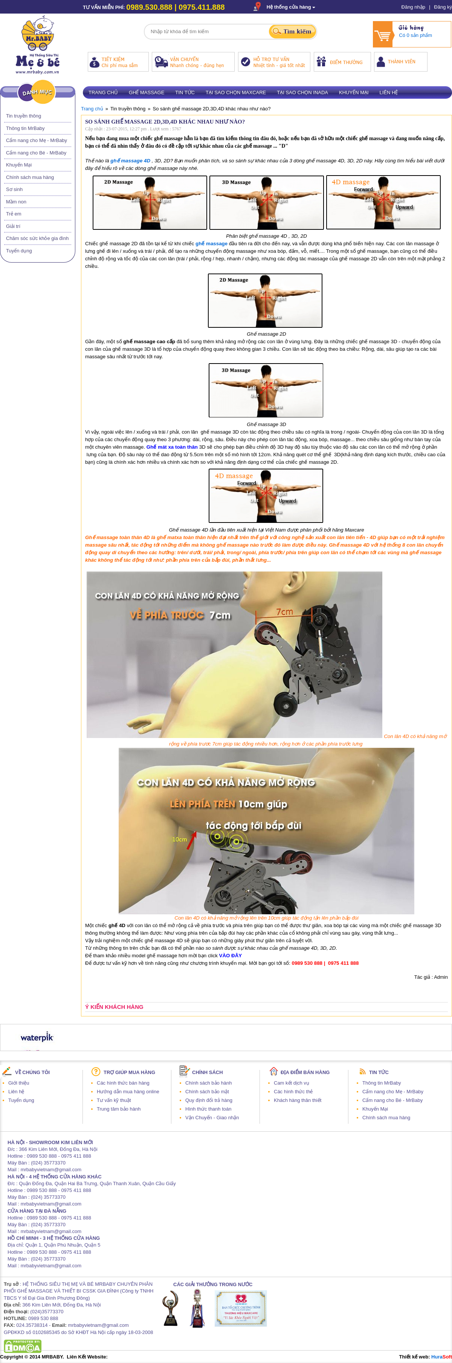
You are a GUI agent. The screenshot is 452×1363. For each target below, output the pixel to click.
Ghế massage (146, 92)
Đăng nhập (413, 7)
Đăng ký (443, 7)
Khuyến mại (354, 92)
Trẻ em (13, 214)
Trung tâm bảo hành (118, 1109)
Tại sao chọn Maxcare (236, 92)
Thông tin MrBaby (25, 128)
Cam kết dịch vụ (291, 1083)
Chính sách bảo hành (208, 1083)
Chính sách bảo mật (207, 1091)
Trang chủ (103, 92)
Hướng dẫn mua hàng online (128, 1091)
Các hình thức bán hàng (123, 1083)
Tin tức (185, 92)
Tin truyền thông (23, 116)
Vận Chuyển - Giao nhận (212, 1117)
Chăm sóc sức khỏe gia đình (37, 238)
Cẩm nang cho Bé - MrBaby (36, 153)
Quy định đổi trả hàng (208, 1100)
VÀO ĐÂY (230, 955)
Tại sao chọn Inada (302, 92)
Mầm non (16, 202)
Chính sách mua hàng (30, 177)
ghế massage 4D (130, 160)
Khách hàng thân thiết (297, 1100)
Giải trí (13, 226)
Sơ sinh (14, 189)
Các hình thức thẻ (293, 1091)
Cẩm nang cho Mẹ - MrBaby (36, 140)
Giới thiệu (18, 1083)
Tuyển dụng (19, 251)
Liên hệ (389, 92)
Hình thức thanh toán (208, 1109)
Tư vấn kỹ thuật (114, 1100)
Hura (441, 1357)
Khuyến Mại (19, 165)
